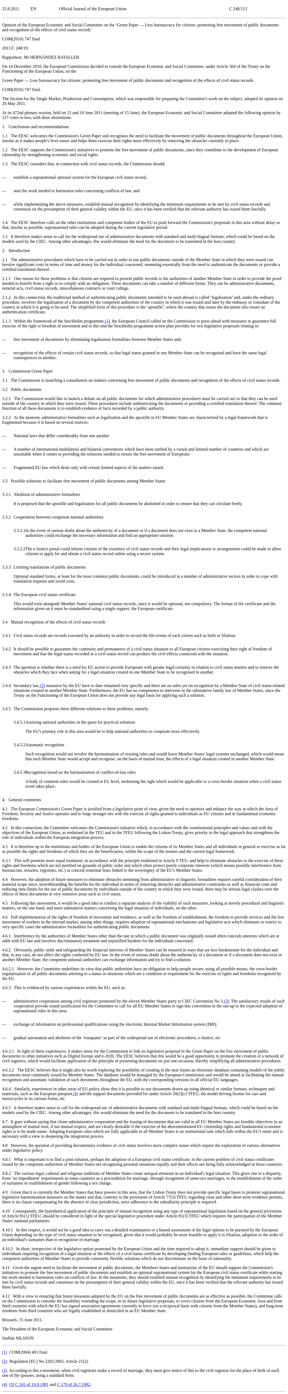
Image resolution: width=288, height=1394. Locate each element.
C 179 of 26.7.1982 (73, 1384)
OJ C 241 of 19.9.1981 (29, 1384)
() (107, 321)
